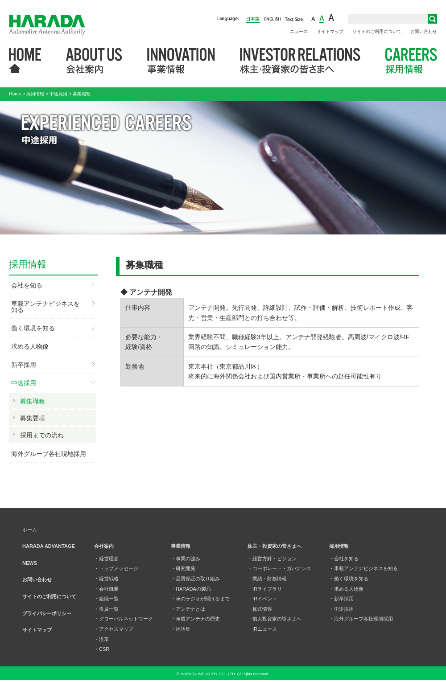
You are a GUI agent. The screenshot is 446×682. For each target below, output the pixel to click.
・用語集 (180, 629)
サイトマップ (330, 31)
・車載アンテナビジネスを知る (363, 568)
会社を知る (26, 285)
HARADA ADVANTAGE (48, 546)
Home (15, 93)
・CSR (101, 649)
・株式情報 (260, 609)
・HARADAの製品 (191, 589)
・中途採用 (341, 609)
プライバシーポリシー (46, 613)
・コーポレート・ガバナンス (279, 568)
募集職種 (32, 401)
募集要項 (32, 418)
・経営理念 (106, 558)
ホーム (29, 529)
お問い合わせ (423, 31)
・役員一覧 (106, 609)
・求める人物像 (346, 589)
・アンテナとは (188, 609)
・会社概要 (106, 589)
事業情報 (181, 61)
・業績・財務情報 (267, 578)
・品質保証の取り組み (195, 578)
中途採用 (58, 93)
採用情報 (411, 61)
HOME (25, 61)
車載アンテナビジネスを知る (45, 306)
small (313, 18)
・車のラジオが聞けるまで (200, 598)
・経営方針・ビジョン (272, 558)
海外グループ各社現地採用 (48, 453)
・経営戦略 (106, 578)
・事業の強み (185, 558)
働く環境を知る (33, 328)
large (331, 18)
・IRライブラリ (265, 589)
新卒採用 (23, 364)
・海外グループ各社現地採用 (361, 618)
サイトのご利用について (376, 31)
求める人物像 (30, 346)
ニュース (299, 31)
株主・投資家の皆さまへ (300, 61)
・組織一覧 (106, 598)
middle (321, 18)
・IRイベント (262, 598)
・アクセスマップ (113, 629)
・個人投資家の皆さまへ (274, 618)
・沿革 (101, 639)
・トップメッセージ (116, 568)
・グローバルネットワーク (123, 618)
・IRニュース (262, 629)
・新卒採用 (341, 598)
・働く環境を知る (348, 578)
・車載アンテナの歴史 (195, 618)
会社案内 (94, 61)
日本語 (253, 19)
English (272, 18)
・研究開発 (183, 568)
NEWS (29, 563)
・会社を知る (344, 558)
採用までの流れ (42, 435)
